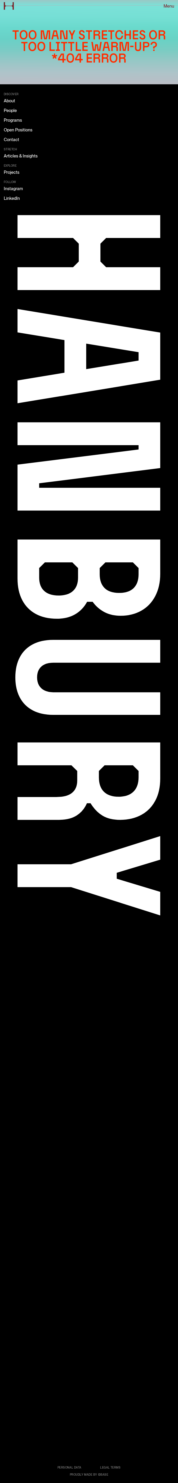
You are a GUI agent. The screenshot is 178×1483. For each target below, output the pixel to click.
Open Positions (18, 129)
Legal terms (110, 1467)
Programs (13, 120)
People (10, 110)
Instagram (13, 188)
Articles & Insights (21, 155)
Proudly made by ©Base (89, 1474)
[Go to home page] (9, 6)
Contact (11, 139)
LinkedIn (12, 198)
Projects (11, 172)
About (9, 100)
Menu (169, 6)
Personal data (69, 1467)
